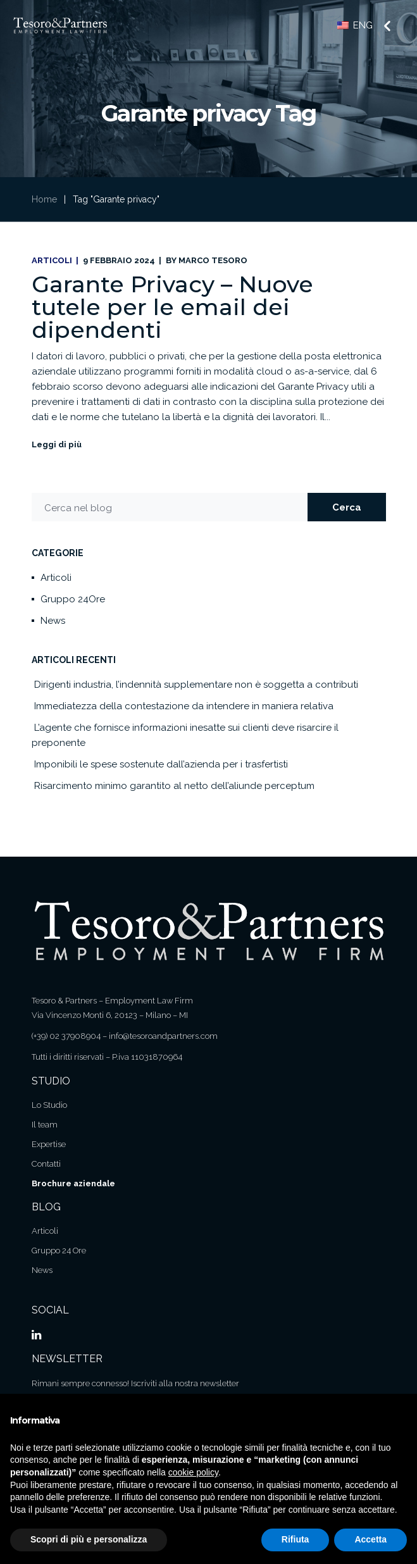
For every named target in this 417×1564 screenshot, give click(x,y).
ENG (355, 25)
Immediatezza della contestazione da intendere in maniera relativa (183, 706)
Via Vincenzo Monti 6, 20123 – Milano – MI (110, 1015)
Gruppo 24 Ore (59, 1250)
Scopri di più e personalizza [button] (88, 1539)
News (52, 620)
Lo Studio (49, 1105)
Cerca (346, 507)
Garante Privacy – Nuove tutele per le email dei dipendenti (172, 307)
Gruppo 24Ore (72, 599)
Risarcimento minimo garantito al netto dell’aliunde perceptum (174, 785)
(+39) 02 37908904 (66, 1036)
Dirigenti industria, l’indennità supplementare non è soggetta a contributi (196, 684)
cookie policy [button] (193, 1472)
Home (44, 199)
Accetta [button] (370, 1539)
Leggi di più (57, 444)
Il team (45, 1124)
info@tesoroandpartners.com (163, 1036)
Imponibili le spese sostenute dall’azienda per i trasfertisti (161, 764)
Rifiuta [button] (295, 1539)
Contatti (46, 1164)
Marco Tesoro (212, 260)
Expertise (49, 1144)
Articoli (52, 260)
